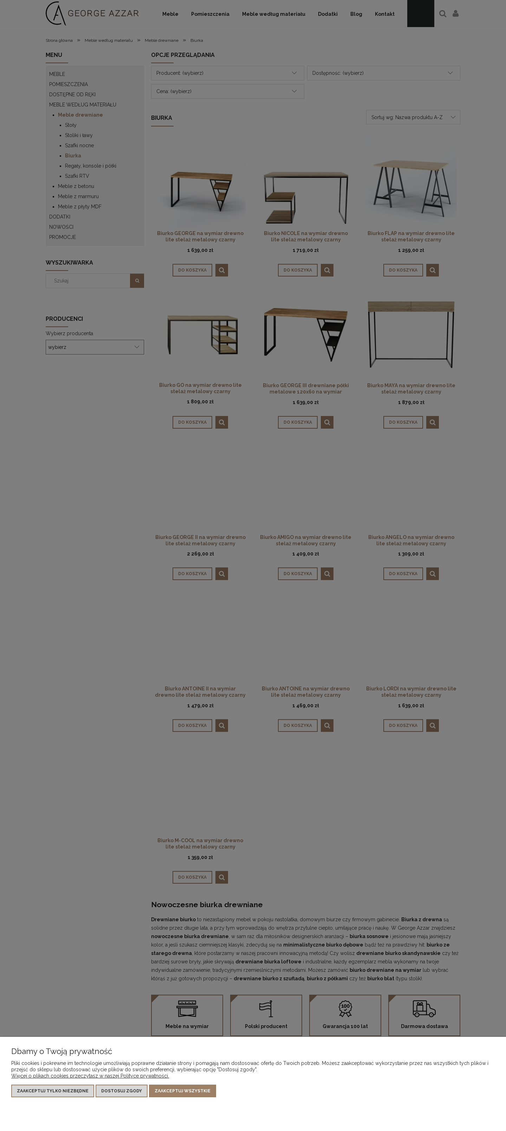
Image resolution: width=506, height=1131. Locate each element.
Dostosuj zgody (121, 1090)
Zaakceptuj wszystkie (182, 1090)
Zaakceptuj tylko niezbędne (53, 1090)
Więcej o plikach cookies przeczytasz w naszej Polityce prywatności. (90, 1076)
